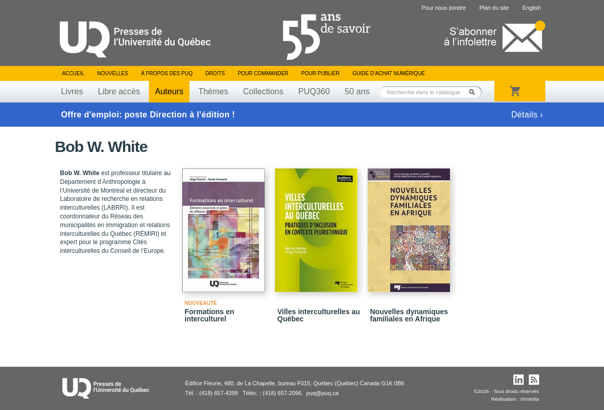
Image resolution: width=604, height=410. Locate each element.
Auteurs (169, 91)
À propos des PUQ (167, 73)
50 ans (357, 91)
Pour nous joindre (444, 8)
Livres (72, 91)
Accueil (73, 73)
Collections (263, 91)
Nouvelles (112, 73)
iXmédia (530, 399)
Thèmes (213, 91)
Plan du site (494, 8)
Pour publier (320, 73)
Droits (215, 73)
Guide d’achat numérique (389, 73)
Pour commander (263, 73)
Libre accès (119, 91)
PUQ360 (314, 91)
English (531, 8)
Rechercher (474, 92)
